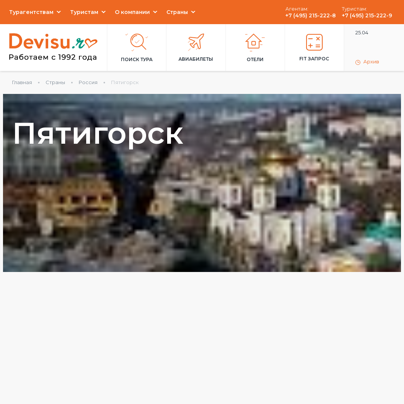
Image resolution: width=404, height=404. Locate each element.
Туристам (84, 12)
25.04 (361, 32)
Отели (255, 48)
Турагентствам (31, 12)
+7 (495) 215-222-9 (367, 15)
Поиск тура (136, 48)
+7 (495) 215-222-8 (310, 15)
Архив (367, 62)
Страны (177, 12)
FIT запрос (314, 47)
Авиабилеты (195, 48)
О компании (132, 12)
